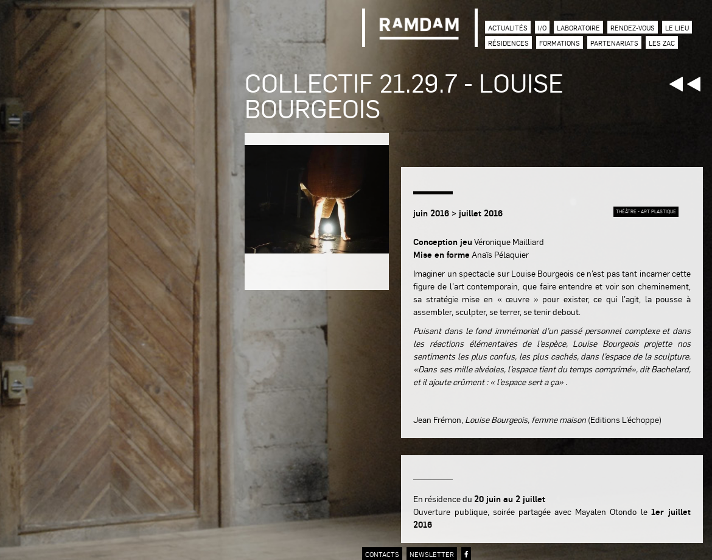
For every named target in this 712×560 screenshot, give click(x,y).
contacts (382, 554)
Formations (559, 43)
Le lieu (677, 27)
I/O (542, 27)
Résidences (508, 43)
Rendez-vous (632, 27)
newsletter (432, 554)
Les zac (662, 43)
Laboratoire (578, 27)
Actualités (508, 27)
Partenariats (614, 43)
